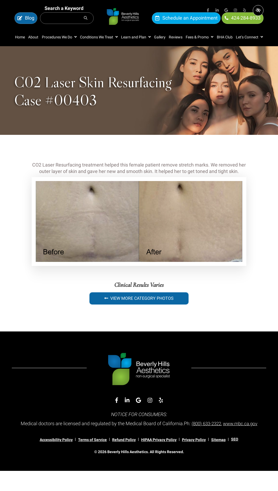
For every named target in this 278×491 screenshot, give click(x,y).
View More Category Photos (139, 309)
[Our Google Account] (226, 10)
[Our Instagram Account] (235, 10)
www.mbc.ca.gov (139, 444)
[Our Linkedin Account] (217, 10)
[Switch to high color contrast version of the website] (258, 10)
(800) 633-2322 (224, 435)
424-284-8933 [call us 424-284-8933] (243, 23)
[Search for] (66, 23)
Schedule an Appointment (186, 23)
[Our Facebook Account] (208, 10)
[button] (59, 48)
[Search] (86, 23)
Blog (25, 23)
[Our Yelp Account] (244, 10)
